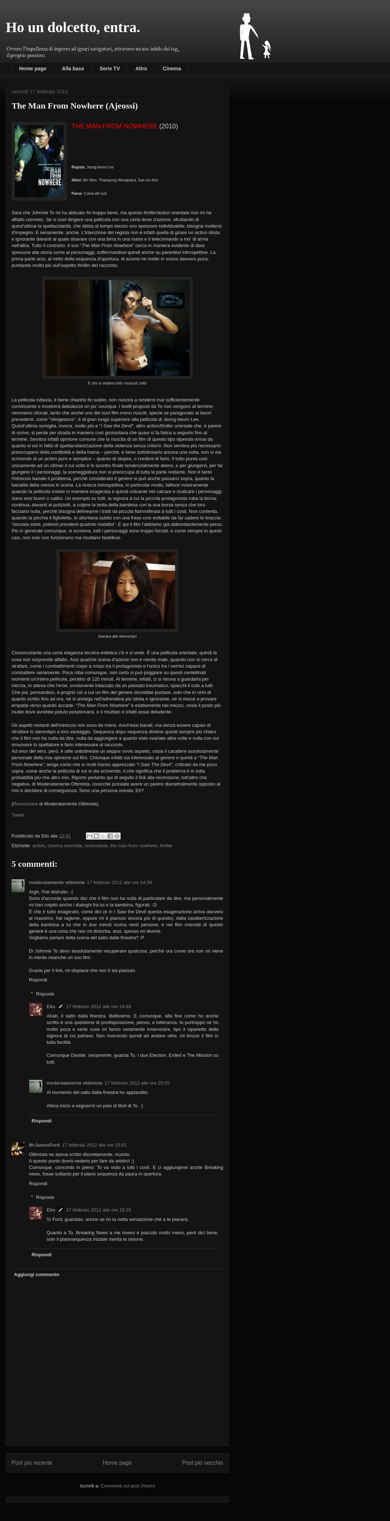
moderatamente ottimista (57, 882)
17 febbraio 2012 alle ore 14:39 (119, 882)
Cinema (172, 68)
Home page (32, 68)
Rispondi (38, 980)
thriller (166, 845)
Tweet (18, 815)
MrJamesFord (44, 1145)
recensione (96, 845)
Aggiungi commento (37, 1274)
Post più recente (32, 1463)
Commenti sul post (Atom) (128, 1486)
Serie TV (110, 68)
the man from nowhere (133, 845)
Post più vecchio (202, 1463)
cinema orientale (65, 845)
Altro (141, 68)
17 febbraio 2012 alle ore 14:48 (98, 1006)
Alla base (73, 68)
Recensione (25, 803)
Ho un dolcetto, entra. (73, 27)
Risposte (45, 994)
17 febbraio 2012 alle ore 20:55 (137, 1083)
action (38, 845)
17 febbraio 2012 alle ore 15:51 (94, 1145)
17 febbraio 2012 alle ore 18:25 (98, 1210)
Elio (51, 1006)
